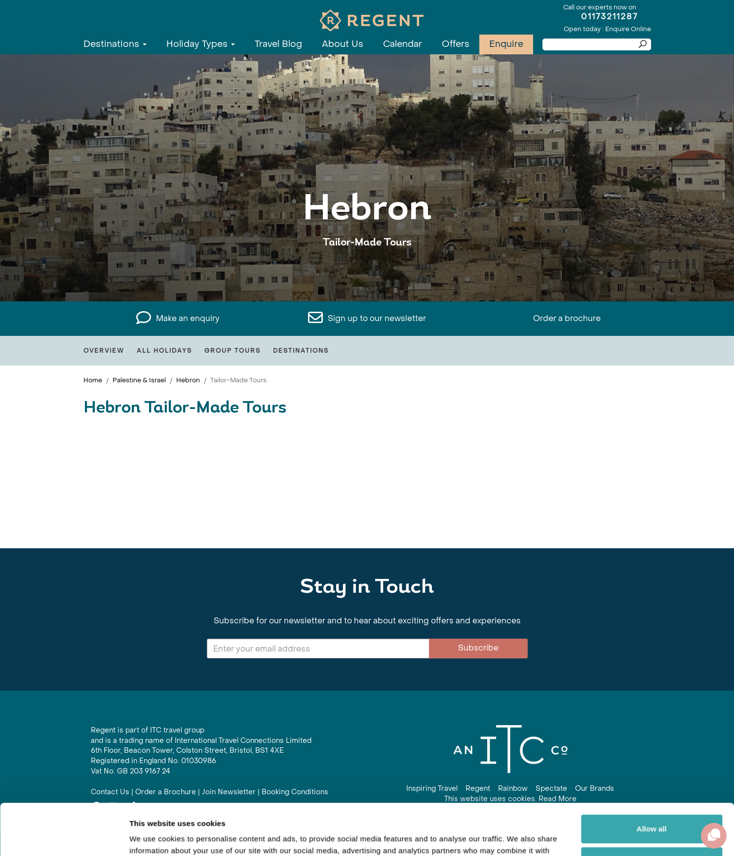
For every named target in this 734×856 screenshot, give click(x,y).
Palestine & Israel (139, 380)
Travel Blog (278, 44)
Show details (152, 836)
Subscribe (478, 648)
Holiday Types (200, 44)
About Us (342, 44)
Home (92, 380)
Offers (455, 44)
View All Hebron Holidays (367, 273)
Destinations (115, 44)
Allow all (652, 776)
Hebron (188, 380)
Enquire (506, 44)
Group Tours (232, 351)
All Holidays (164, 351)
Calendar (402, 44)
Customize (652, 808)
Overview (103, 351)
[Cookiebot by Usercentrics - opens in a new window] (64, 836)
